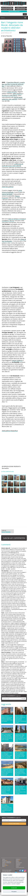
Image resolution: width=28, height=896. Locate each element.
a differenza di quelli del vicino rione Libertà (12, 165)
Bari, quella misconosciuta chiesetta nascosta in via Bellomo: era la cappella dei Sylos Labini (7, 808)
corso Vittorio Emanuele (12, 191)
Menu (3, 18)
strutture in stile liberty (9, 95)
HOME (3, 859)
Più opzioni (14, 891)
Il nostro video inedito (14, 823)
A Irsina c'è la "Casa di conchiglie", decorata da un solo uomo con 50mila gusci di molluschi (7, 755)
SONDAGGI (18, 863)
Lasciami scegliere (15, 883)
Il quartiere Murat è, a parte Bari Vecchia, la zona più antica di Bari (13, 84)
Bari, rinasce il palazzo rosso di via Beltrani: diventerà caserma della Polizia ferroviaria (7, 718)
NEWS (3, 866)
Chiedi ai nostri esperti (6, 870)
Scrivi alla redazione (6, 871)
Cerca (25, 14)
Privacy (17, 866)
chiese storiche (12, 92)
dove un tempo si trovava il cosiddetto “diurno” (14, 220)
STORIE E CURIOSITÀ (6, 861)
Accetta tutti (14, 887)
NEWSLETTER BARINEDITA (11, 695)
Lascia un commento (14, 537)
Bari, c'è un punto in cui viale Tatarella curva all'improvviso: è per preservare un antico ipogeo (7, 737)
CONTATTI (18, 865)
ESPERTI (17, 861)
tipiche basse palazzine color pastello (12, 98)
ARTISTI (3, 863)
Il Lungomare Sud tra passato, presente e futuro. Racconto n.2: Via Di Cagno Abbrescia (7, 772)
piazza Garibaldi (7, 194)
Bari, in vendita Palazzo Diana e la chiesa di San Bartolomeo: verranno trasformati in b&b (20, 719)
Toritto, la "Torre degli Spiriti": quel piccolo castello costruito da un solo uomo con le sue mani (20, 738)
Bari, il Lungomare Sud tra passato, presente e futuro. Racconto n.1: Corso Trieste (20, 772)
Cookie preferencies (20, 867)
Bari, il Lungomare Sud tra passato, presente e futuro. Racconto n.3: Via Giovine (20, 755)
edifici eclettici (17, 93)
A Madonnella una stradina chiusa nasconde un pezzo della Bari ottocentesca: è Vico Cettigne (20, 790)
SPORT (17, 860)
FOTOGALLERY (19, 862)
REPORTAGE (4, 865)
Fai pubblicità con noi (6, 872)
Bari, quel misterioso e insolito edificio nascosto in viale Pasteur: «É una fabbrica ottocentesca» (7, 790)
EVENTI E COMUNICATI (6, 862)
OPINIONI (18, 859)
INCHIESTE (4, 860)
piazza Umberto (17, 360)
